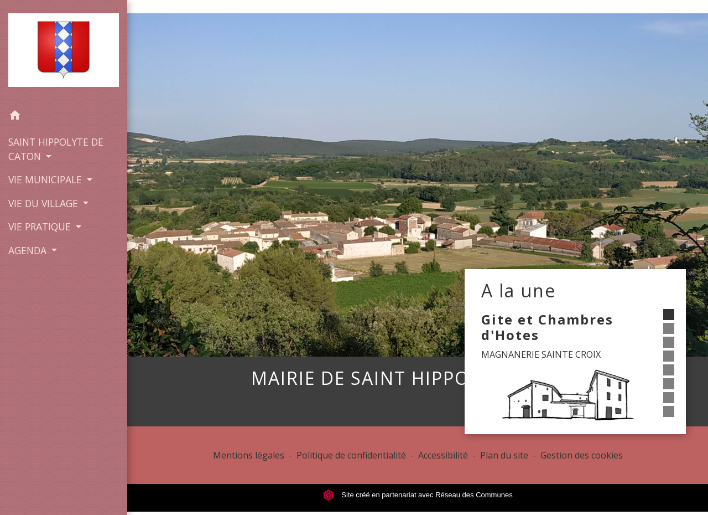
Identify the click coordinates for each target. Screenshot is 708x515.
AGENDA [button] (28, 250)
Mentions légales (248, 455)
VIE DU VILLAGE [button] (44, 203)
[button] (63, 117)
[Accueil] (63, 52)
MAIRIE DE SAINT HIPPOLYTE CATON (417, 378)
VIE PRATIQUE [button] (41, 226)
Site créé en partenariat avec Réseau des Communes (418, 495)
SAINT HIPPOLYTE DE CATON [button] (55, 149)
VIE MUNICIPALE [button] (46, 179)
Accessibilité (443, 455)
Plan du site (504, 455)
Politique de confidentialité (351, 455)
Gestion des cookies (581, 455)
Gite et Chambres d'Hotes (547, 327)
